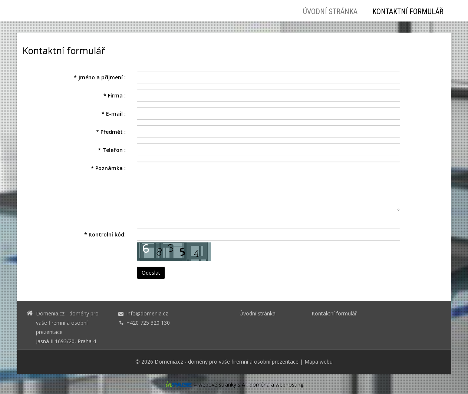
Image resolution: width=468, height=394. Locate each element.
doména (260, 384)
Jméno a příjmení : (100, 77)
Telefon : (112, 149)
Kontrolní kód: (105, 234)
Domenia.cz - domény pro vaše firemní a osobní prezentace (227, 361)
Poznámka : (108, 168)
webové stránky (217, 384)
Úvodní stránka (330, 11)
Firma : (114, 95)
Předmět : (111, 131)
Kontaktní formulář (408, 11)
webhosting (289, 384)
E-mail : (114, 113)
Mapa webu (318, 361)
